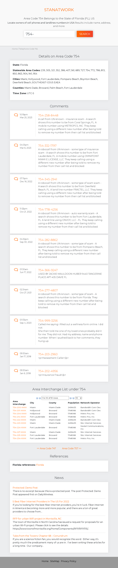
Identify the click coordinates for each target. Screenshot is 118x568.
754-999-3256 (48, 320)
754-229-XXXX (19, 435)
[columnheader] (21, 403)
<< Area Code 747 (46, 448)
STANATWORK (59, 9)
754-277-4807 (48, 290)
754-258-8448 (48, 115)
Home (15, 49)
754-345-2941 (47, 179)
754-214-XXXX (19, 417)
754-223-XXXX (19, 423)
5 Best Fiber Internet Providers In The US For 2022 (41, 501)
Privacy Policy (68, 561)
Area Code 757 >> (71, 448)
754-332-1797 (47, 145)
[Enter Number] (49, 34)
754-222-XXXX (19, 420)
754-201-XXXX (19, 410)
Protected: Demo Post (25, 487)
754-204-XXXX (20, 413)
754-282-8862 (48, 240)
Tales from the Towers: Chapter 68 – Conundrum (40, 536)
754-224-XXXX (19, 427)
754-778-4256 (48, 209)
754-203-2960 (48, 354)
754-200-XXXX (20, 407)
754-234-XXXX (19, 438)
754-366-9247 (48, 270)
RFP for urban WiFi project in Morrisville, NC (37, 518)
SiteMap (54, 561)
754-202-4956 (48, 371)
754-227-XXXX (19, 432)
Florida (40, 465)
